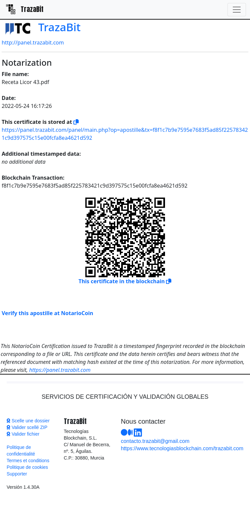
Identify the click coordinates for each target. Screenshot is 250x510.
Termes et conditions (28, 460)
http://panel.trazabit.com (33, 42)
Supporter (17, 473)
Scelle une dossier (28, 420)
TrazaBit (41, 27)
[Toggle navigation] (236, 9)
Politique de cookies (27, 467)
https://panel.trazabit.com (60, 370)
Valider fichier (23, 434)
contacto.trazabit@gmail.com (155, 441)
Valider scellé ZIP (27, 427)
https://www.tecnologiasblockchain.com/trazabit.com (182, 448)
